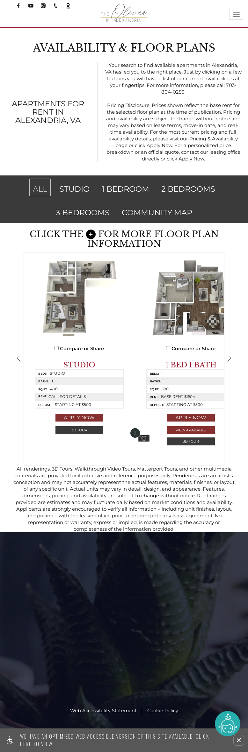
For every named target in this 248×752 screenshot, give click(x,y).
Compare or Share (71, 359)
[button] (239, 740)
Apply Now (71, 428)
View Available (166, 440)
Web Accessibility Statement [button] (103, 725)
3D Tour (71, 440)
